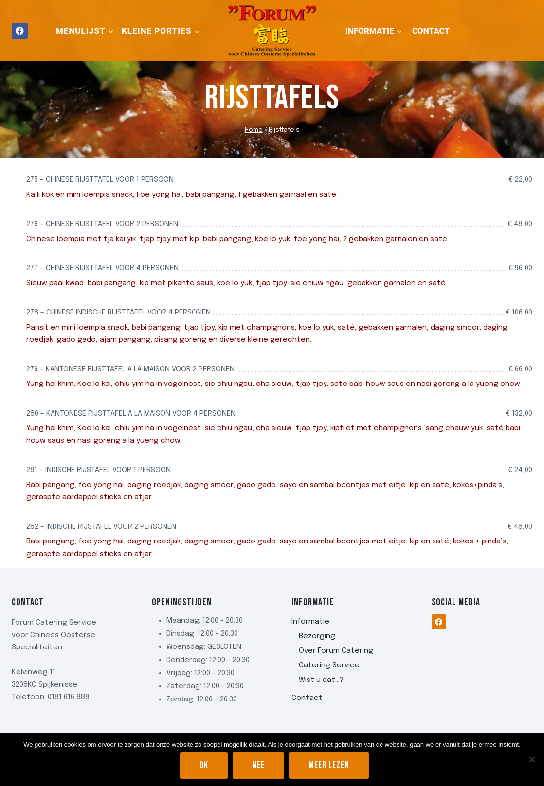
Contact (431, 30)
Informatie (310, 622)
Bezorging (317, 636)
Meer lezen (328, 765)
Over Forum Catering (336, 651)
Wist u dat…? (321, 680)
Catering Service (329, 665)
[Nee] (532, 759)
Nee (258, 765)
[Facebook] (20, 31)
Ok (203, 765)
